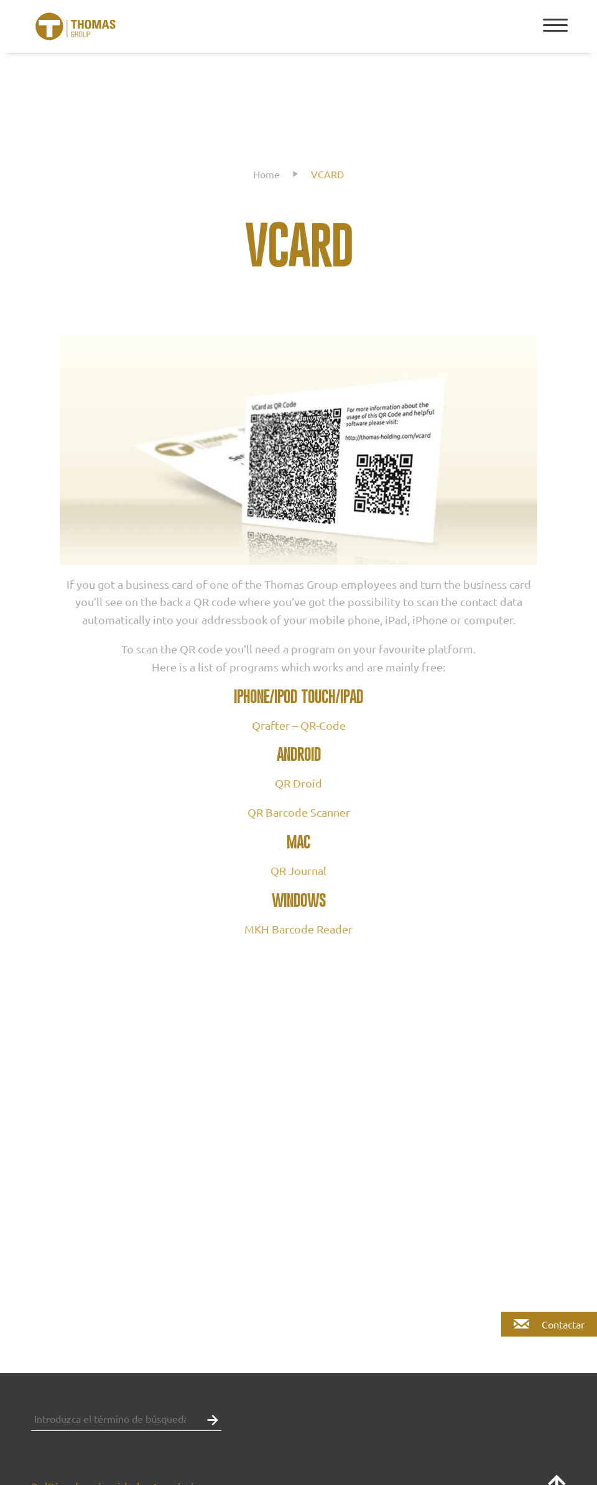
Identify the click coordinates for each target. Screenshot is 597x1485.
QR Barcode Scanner (299, 812)
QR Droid (298, 782)
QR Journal (298, 870)
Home (266, 174)
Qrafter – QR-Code (299, 725)
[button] (209, 1418)
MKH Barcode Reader (298, 928)
